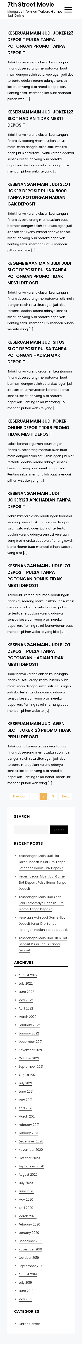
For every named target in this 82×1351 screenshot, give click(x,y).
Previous (19, 796)
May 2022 (26, 1000)
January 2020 (29, 1233)
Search (22, 816)
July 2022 (26, 983)
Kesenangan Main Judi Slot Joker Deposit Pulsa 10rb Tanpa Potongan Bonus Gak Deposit (42, 862)
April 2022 (26, 1008)
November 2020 (31, 1149)
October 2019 (29, 1257)
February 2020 (29, 1224)
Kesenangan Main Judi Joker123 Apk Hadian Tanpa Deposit (39, 500)
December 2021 (30, 1041)
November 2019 (30, 1249)
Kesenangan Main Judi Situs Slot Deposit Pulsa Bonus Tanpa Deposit (43, 944)
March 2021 (27, 1116)
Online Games (29, 1324)
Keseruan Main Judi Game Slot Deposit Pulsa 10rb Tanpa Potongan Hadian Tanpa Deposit (43, 923)
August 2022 (28, 975)
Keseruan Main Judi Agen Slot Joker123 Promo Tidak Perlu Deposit (39, 730)
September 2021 (31, 1066)
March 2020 (28, 1216)
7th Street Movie (30, 5)
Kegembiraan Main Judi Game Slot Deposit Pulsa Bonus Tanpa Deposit (42, 882)
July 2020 (26, 1183)
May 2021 (25, 1100)
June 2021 (26, 1091)
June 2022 (26, 992)
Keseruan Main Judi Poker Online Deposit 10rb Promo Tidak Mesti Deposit (38, 427)
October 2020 (29, 1158)
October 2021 (29, 1058)
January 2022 (29, 1033)
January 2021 (28, 1133)
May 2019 (25, 1299)
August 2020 (28, 1174)
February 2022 (29, 1025)
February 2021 (29, 1125)
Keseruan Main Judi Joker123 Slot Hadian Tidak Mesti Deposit (40, 118)
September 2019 (31, 1266)
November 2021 (30, 1050)
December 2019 (30, 1241)
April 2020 (26, 1208)
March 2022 (27, 1017)
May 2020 (26, 1199)
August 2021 (28, 1075)
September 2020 (31, 1166)
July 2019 (25, 1282)
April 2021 (25, 1108)
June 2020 (26, 1191)
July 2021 (25, 1083)
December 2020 (31, 1141)
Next (65, 796)
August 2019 (28, 1274)
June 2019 (26, 1291)
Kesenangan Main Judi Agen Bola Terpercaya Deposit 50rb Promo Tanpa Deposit (41, 903)
